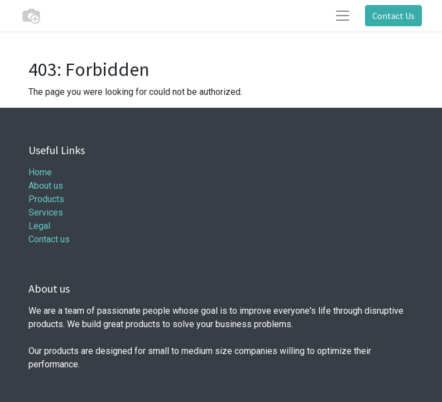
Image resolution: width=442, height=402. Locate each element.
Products (46, 199)
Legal (39, 226)
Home (40, 172)
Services (45, 212)
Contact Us (393, 15)
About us (45, 185)
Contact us (49, 239)
